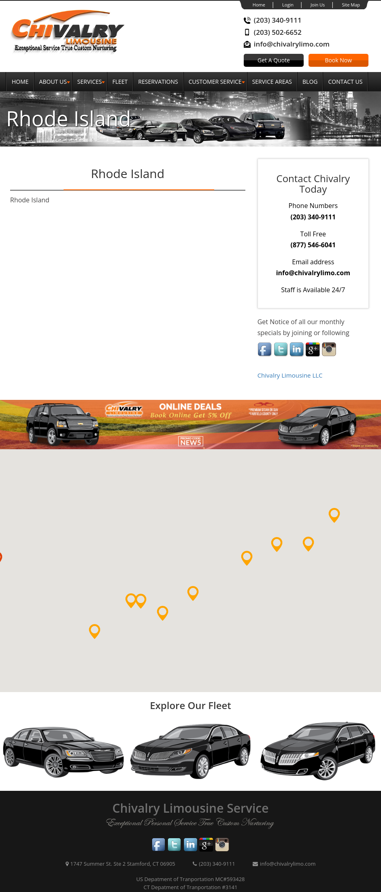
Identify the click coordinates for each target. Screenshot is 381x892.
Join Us (318, 5)
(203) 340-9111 (278, 20)
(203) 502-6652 (278, 32)
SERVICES (89, 81)
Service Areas (272, 81)
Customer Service (215, 81)
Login (288, 5)
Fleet (120, 81)
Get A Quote (274, 60)
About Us (53, 81)
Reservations (158, 81)
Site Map (351, 5)
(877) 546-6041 (313, 244)
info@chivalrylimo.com (292, 44)
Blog (309, 81)
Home (259, 5)
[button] (101, 638)
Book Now (338, 60)
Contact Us (345, 81)
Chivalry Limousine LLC (290, 375)
